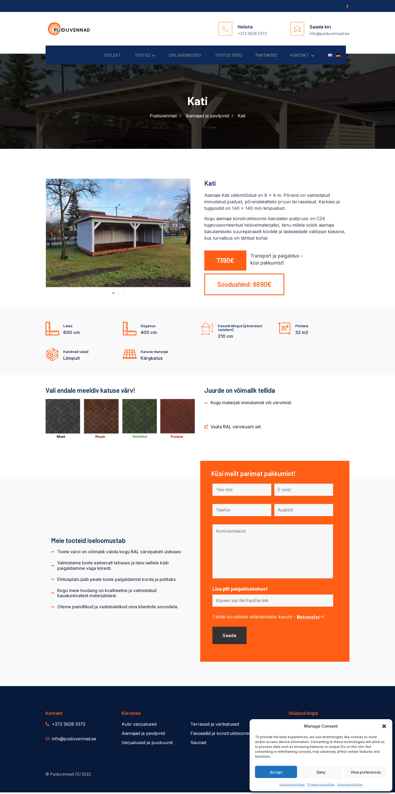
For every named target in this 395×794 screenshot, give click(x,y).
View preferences (366, 772)
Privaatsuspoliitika (321, 784)
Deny (320, 772)
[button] (384, 726)
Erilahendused (173, 54)
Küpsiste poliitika (292, 784)
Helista (245, 27)
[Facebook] (346, 6)
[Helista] (225, 29)
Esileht (95, 54)
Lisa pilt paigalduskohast (240, 589)
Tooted (130, 55)
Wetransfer (308, 617)
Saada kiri (320, 27)
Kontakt (298, 55)
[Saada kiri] (297, 29)
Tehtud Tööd (218, 54)
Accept (276, 772)
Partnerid (259, 54)
